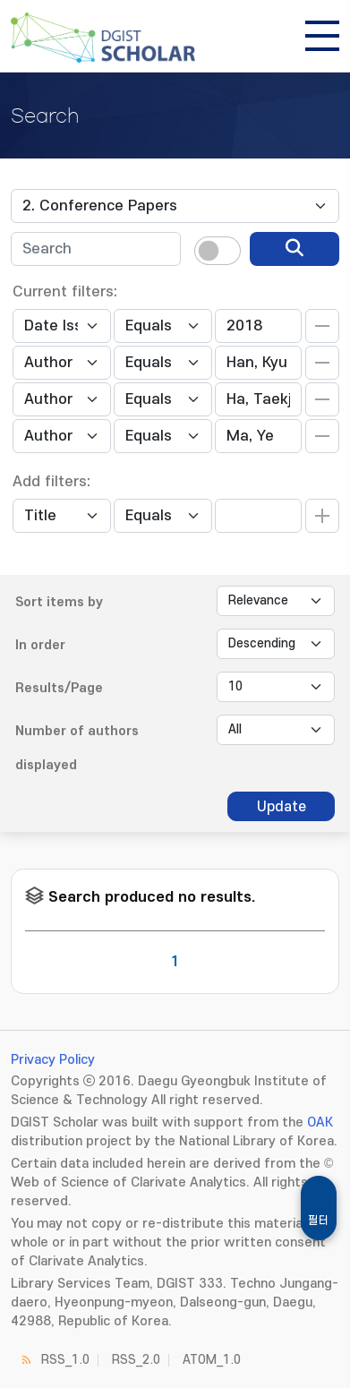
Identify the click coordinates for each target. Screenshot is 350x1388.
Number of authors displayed (77, 748)
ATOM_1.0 (212, 1360)
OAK (320, 1122)
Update (281, 807)
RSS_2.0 (136, 1360)
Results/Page (59, 688)
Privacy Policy (53, 1059)
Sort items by (59, 602)
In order (40, 645)
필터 (318, 1220)
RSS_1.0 (65, 1360)
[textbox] (96, 249)
